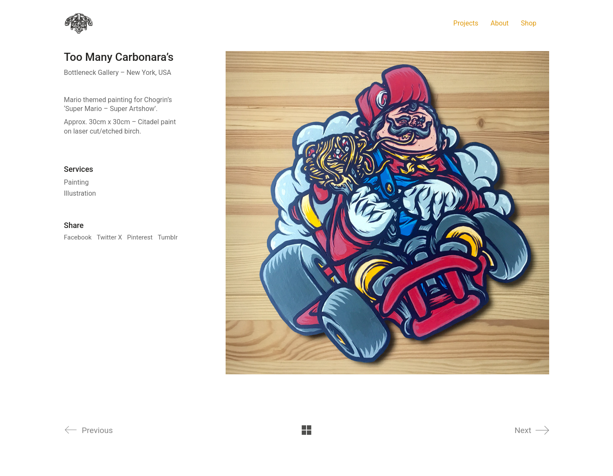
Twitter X (109, 237)
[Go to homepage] (79, 23)
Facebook (78, 237)
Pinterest (140, 237)
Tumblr (168, 237)
